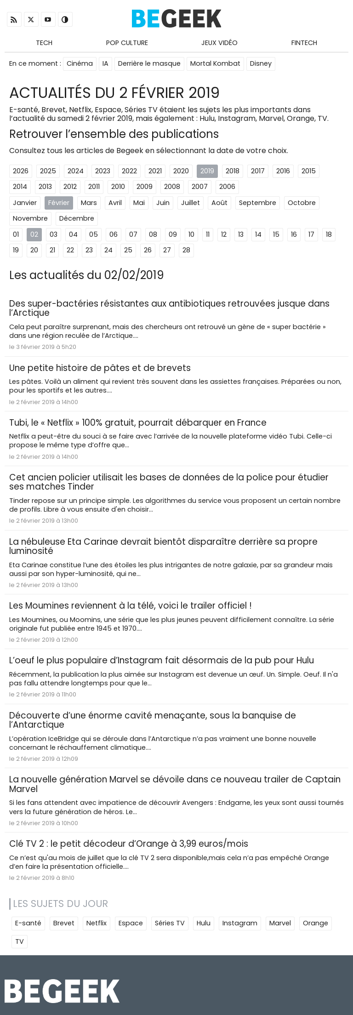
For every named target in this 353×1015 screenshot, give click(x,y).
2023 (102, 171)
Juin (163, 202)
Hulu (204, 923)
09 (173, 234)
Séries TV (170, 923)
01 (16, 234)
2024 (76, 171)
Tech (44, 42)
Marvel (280, 923)
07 (133, 234)
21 (52, 250)
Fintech (304, 42)
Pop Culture (127, 42)
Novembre (30, 218)
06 (113, 234)
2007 (200, 186)
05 (93, 234)
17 (311, 234)
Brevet (63, 923)
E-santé (28, 923)
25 (128, 250)
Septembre (257, 202)
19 (16, 250)
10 (191, 234)
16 (294, 234)
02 (34, 234)
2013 (45, 186)
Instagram (239, 923)
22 (70, 250)
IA (105, 63)
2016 (283, 171)
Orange (315, 923)
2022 (129, 171)
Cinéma (80, 63)
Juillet (190, 202)
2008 (172, 186)
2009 (145, 186)
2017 (258, 171)
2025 (48, 171)
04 (73, 234)
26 (148, 250)
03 (53, 234)
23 (89, 250)
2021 (155, 171)
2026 (20, 171)
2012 (70, 186)
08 (153, 234)
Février (58, 202)
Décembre (76, 218)
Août (219, 202)
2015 (309, 171)
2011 (94, 186)
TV (19, 941)
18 (329, 234)
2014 (20, 186)
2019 (207, 171)
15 (276, 234)
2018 (232, 171)
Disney (261, 63)
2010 (118, 186)
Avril (115, 202)
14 (258, 234)
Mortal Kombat (215, 63)
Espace (131, 923)
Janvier (25, 202)
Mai (139, 202)
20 (34, 250)
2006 (227, 186)
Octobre (302, 202)
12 (224, 234)
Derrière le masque (149, 63)
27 (167, 250)
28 (186, 250)
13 (241, 234)
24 (108, 250)
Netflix (96, 923)
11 (208, 234)
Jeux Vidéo (219, 42)
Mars (89, 202)
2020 (181, 171)
